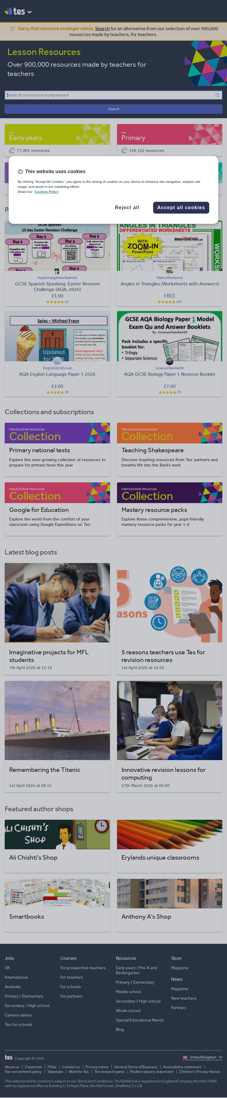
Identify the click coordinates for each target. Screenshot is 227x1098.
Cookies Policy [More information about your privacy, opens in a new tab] (47, 191)
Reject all (127, 207)
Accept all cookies (181, 207)
